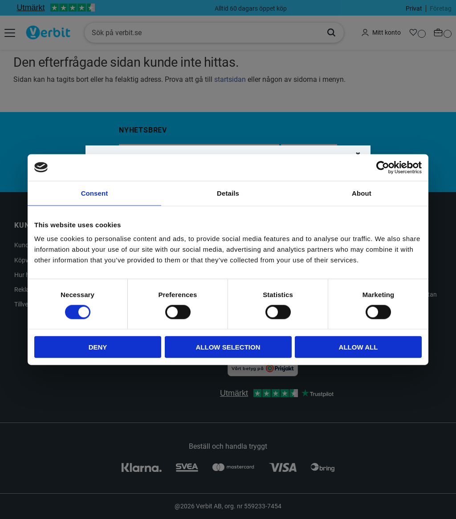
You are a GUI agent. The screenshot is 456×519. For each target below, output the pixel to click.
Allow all (358, 347)
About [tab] (361, 193)
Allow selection (228, 347)
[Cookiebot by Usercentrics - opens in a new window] (383, 167)
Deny (98, 347)
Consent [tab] (94, 193)
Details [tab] (228, 193)
